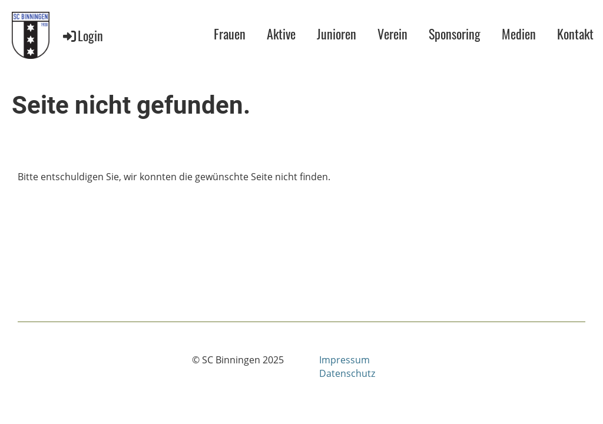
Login (82, 35)
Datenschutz (347, 373)
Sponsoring (455, 33)
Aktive (281, 33)
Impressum (344, 359)
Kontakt (575, 33)
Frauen (230, 33)
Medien (519, 33)
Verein (392, 33)
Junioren (336, 33)
